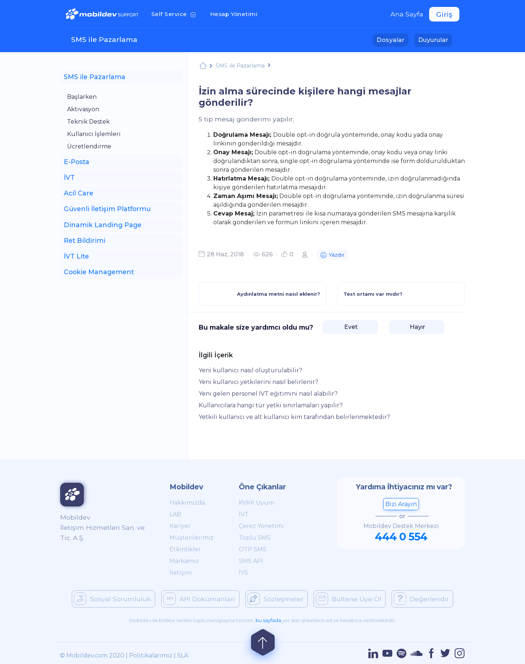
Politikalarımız (150, 655)
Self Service (174, 13)
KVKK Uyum (256, 502)
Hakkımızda (187, 502)
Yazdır (332, 256)
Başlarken (82, 96)
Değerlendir (421, 599)
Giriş (444, 14)
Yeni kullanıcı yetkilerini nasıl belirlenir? (258, 381)
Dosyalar (392, 39)
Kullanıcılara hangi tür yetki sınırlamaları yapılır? (271, 405)
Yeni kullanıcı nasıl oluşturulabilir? (250, 370)
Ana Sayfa (406, 14)
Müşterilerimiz (192, 537)
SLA (182, 655)
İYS (243, 572)
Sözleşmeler (275, 599)
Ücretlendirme (89, 146)
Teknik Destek (88, 121)
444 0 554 (401, 536)
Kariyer (180, 526)
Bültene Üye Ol (348, 599)
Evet (350, 326)
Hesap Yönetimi (236, 13)
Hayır (416, 326)
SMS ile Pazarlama (104, 39)
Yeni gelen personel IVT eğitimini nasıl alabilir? (268, 393)
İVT (244, 514)
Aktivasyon (83, 109)
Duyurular (435, 39)
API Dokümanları (199, 599)
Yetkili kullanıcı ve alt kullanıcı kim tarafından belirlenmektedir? (294, 416)
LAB (175, 514)
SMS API (251, 561)
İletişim (181, 572)
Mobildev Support (202, 66)
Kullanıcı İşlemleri (94, 134)
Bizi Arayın (401, 504)
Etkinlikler (185, 549)
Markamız (184, 561)
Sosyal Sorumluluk (112, 599)
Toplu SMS (255, 537)
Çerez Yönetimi (261, 526)
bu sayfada (268, 620)
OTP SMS (253, 549)
